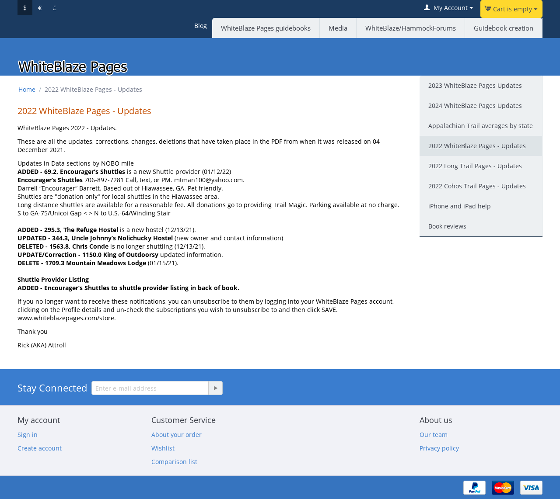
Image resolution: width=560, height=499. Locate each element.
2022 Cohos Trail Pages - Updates (477, 186)
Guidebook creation (503, 28)
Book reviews (447, 226)
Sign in (28, 434)
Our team (434, 434)
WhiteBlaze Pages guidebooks (266, 28)
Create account (40, 448)
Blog (200, 25)
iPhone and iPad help (459, 206)
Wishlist (163, 448)
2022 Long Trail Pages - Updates (475, 166)
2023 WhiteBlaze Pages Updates (475, 85)
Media (338, 28)
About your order (176, 434)
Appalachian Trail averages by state (480, 125)
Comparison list (174, 461)
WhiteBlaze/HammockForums (410, 28)
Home (26, 89)
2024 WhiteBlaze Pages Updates (475, 105)
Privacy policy (439, 448)
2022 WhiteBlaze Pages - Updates (477, 146)
